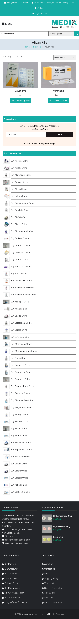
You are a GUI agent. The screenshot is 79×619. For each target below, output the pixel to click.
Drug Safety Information (15, 602)
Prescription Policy (53, 602)
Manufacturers (11, 569)
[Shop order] (64, 57)
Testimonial (49, 583)
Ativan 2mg (58, 91)
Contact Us (49, 569)
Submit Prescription (53, 588)
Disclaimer (49, 597)
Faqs (46, 573)
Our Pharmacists (12, 588)
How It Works (11, 578)
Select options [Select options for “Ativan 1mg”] (23, 100)
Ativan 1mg (20, 91)
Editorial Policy (11, 583)
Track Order (49, 592)
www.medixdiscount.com (16, 543)
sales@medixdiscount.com (18, 3)
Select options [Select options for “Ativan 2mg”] (60, 100)
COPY (59, 135)
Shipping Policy (51, 578)
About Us (48, 564)
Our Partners (10, 564)
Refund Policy (10, 573)
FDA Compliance (12, 597)
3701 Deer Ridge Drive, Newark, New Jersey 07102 (54, 3)
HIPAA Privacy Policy (14, 592)
